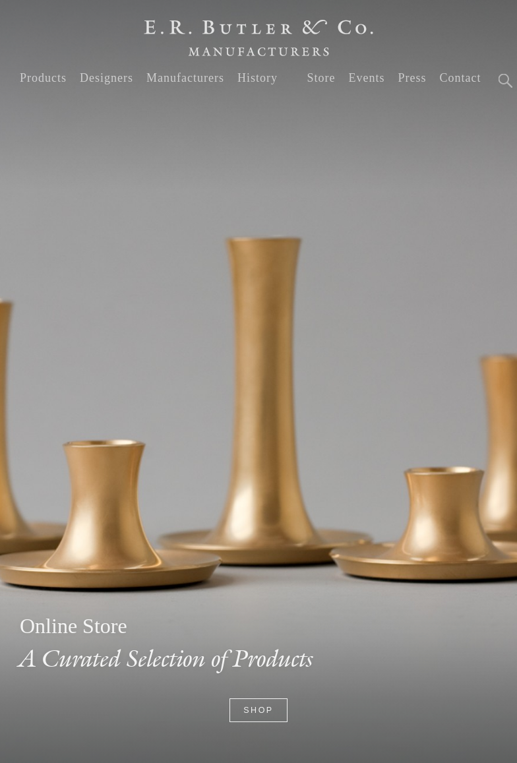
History (257, 77)
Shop (258, 710)
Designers (106, 77)
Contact (460, 77)
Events (366, 77)
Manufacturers (185, 77)
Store (321, 77)
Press (412, 77)
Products (43, 77)
